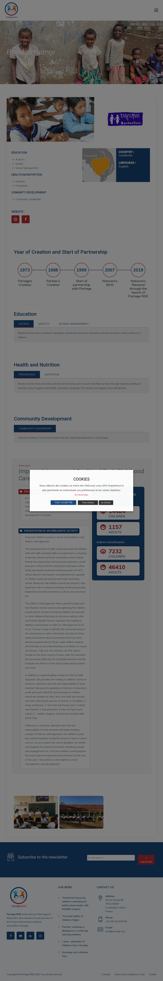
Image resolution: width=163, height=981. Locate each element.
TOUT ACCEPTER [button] (63, 502)
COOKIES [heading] (81, 479)
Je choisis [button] (106, 502)
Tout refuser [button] (88, 502)
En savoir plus (81, 494)
